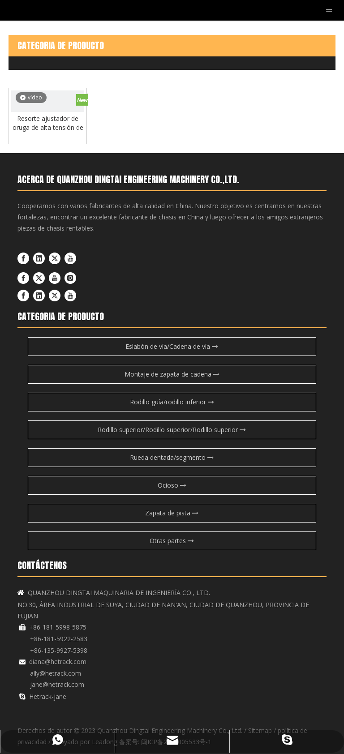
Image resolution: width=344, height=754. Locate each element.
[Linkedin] (39, 258)
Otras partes (172, 540)
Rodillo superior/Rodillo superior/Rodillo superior (172, 429)
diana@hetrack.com (57, 661)
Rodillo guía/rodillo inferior (172, 402)
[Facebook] (23, 258)
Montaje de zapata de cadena (172, 374)
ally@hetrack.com (55, 673)
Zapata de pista (171, 513)
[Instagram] (70, 278)
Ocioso (172, 485)
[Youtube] (70, 258)
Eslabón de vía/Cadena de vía (171, 346)
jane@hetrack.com (57, 684)
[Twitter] (54, 258)
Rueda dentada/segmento (172, 457)
